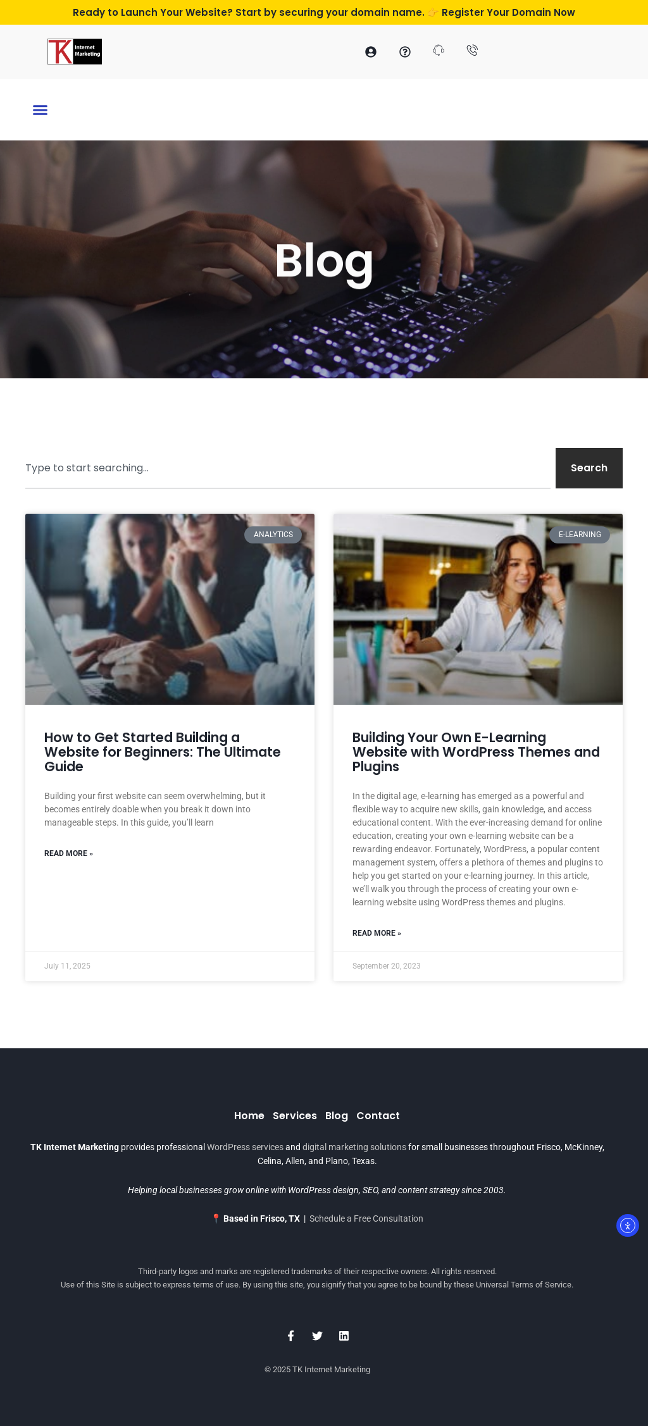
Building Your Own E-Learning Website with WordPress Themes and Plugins (476, 752)
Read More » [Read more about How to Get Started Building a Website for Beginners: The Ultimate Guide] (68, 853)
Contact (378, 1116)
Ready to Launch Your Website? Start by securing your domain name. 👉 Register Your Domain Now (324, 12)
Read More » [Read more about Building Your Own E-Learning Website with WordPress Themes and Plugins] (376, 933)
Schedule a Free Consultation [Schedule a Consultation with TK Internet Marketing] (366, 1218)
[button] (40, 111)
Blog (336, 1116)
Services (295, 1116)
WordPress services (245, 1147)
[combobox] (288, 468)
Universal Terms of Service (523, 1284)
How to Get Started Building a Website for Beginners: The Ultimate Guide (162, 752)
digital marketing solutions (354, 1147)
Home (249, 1116)
